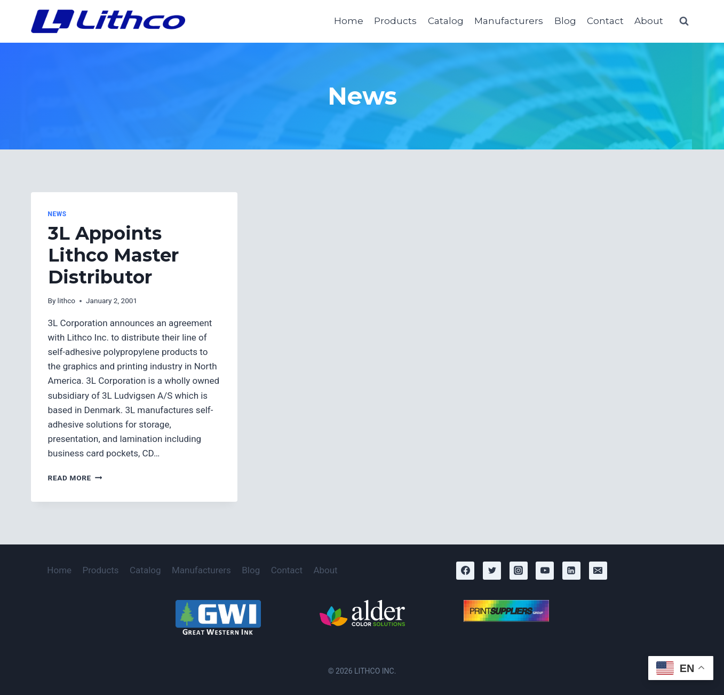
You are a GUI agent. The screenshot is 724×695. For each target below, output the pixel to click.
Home (348, 20)
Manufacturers (508, 20)
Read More (75, 477)
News (57, 214)
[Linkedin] (571, 571)
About (648, 20)
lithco (66, 300)
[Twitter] (492, 571)
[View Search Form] (684, 21)
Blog (565, 20)
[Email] (598, 571)
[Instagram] (519, 571)
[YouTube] (545, 571)
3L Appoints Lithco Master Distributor (113, 255)
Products (395, 20)
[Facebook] (465, 571)
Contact (605, 20)
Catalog (446, 20)
